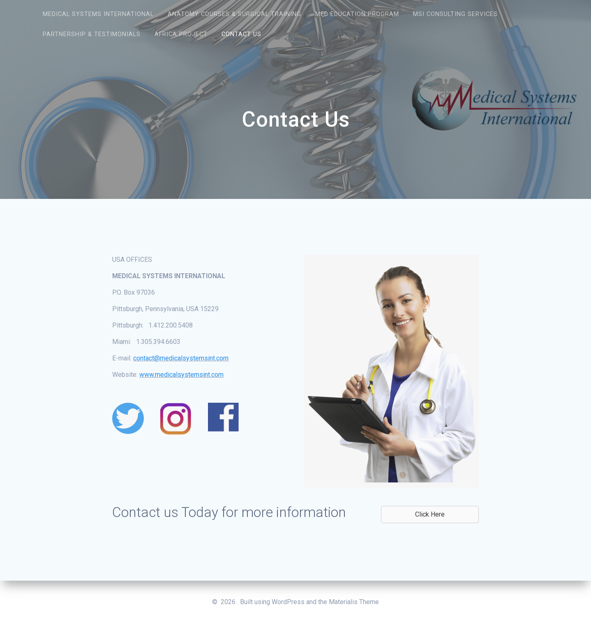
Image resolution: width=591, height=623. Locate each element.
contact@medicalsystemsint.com (181, 358)
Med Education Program (357, 14)
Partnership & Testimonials (92, 34)
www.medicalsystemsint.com (181, 374)
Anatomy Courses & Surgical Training (234, 14)
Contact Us (241, 34)
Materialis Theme (354, 602)
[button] (430, 514)
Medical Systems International (98, 14)
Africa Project (181, 34)
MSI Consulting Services (455, 14)
